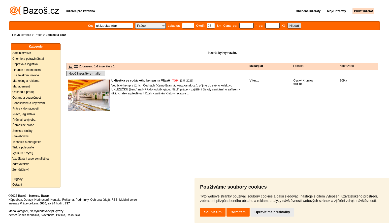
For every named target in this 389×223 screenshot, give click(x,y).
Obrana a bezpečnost (26, 97)
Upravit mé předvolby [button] (272, 212)
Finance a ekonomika (26, 70)
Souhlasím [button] (213, 212)
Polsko (60, 215)
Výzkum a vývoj (22, 153)
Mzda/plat (256, 66)
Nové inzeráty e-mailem (85, 73)
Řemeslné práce (23, 125)
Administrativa (21, 53)
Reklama (68, 199)
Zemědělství (20, 169)
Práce (38, 35)
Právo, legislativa (23, 114)
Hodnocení (41, 199)
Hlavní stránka (21, 35)
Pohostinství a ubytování (28, 103)
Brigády (17, 179)
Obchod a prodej (23, 92)
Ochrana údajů (100, 199)
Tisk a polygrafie (23, 147)
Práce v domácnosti (25, 108)
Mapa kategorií (18, 211)
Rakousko (73, 215)
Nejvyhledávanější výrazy (46, 211)
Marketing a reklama (25, 81)
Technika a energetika (26, 142)
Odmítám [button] (238, 212)
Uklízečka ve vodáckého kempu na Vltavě (140, 80)
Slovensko (47, 215)
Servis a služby (22, 131)
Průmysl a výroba (23, 119)
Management (21, 86)
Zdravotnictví (21, 164)
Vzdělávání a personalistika (30, 158)
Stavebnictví (20, 136)
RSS (114, 199)
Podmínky (82, 199)
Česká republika (28, 215)
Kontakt (55, 199)
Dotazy (28, 199)
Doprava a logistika (25, 64)
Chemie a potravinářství (28, 58)
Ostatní (17, 184)
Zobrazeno (347, 66)
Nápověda (15, 199)
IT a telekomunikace (25, 75)
